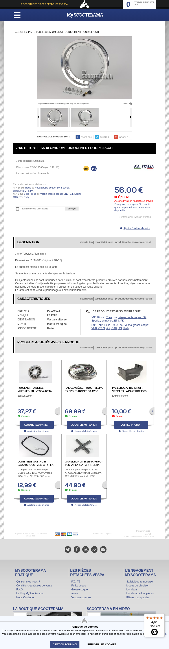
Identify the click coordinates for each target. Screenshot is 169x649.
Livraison (131, 589)
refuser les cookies (102, 644)
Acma (74, 593)
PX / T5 (75, 581)
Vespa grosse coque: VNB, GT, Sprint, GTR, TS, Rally (120, 327)
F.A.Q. (20, 589)
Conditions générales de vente (34, 585)
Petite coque (78, 585)
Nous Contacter (25, 597)
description (86, 242)
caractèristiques (104, 242)
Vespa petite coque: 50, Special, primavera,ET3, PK (119, 319)
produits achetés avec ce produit (133, 242)
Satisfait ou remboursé (139, 581)
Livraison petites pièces (140, 593)
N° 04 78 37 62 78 (135, 534)
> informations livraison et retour (135, 217)
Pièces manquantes (137, 597)
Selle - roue (30, 193)
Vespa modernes (81, 597)
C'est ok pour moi (65, 644)
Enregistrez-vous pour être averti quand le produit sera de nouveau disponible (132, 207)
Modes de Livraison (137, 585)
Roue (28, 187)
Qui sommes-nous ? (28, 581)
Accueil (20, 32)
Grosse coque (79, 589)
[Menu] (162, 616)
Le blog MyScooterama (29, 593)
